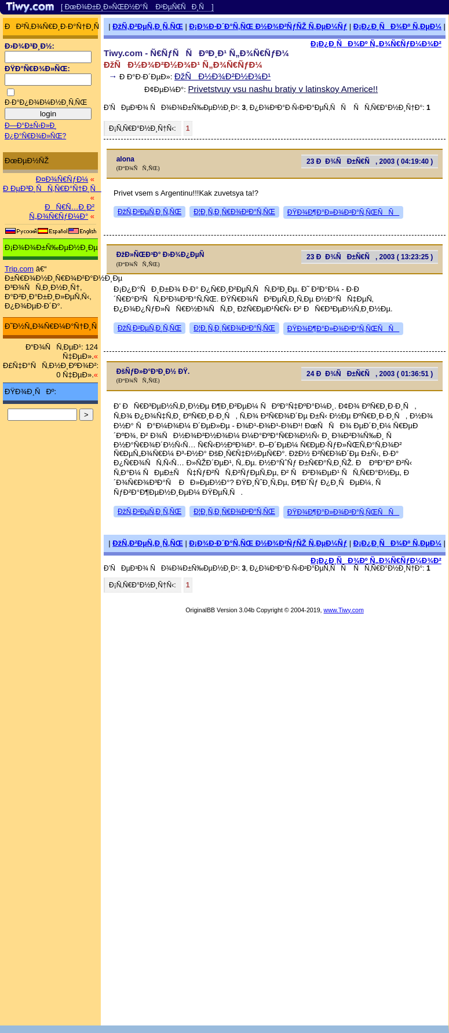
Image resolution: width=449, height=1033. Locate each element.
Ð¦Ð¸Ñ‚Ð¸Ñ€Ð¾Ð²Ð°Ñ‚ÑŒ (234, 212)
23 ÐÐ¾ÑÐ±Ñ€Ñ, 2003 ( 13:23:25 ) (369, 257)
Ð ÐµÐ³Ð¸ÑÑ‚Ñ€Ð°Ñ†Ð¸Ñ (52, 188)
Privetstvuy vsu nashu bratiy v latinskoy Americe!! (283, 89)
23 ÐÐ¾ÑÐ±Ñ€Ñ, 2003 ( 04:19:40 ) (369, 161)
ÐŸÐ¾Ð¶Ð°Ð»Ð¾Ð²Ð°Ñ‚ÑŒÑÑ (343, 212)
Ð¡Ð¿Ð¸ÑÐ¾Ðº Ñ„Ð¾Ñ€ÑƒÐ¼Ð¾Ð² (376, 43)
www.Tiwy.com (344, 609)
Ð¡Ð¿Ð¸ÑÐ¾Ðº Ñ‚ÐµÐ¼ (397, 26)
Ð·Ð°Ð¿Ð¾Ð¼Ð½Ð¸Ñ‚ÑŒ (46, 102)
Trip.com (19, 268)
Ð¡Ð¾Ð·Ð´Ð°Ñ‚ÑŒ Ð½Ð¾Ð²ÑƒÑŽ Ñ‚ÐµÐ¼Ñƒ (268, 26)
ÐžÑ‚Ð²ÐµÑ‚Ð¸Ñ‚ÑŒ (147, 26)
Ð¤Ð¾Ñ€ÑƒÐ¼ (62, 179)
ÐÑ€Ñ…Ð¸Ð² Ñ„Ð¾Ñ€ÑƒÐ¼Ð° (61, 211)
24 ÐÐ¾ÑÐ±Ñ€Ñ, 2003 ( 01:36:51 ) (369, 374)
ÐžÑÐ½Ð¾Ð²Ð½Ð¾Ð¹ (222, 76)
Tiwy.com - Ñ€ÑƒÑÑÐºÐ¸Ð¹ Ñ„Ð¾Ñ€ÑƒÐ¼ (196, 53)
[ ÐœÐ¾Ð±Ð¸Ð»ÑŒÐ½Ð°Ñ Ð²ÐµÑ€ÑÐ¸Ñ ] (137, 7)
